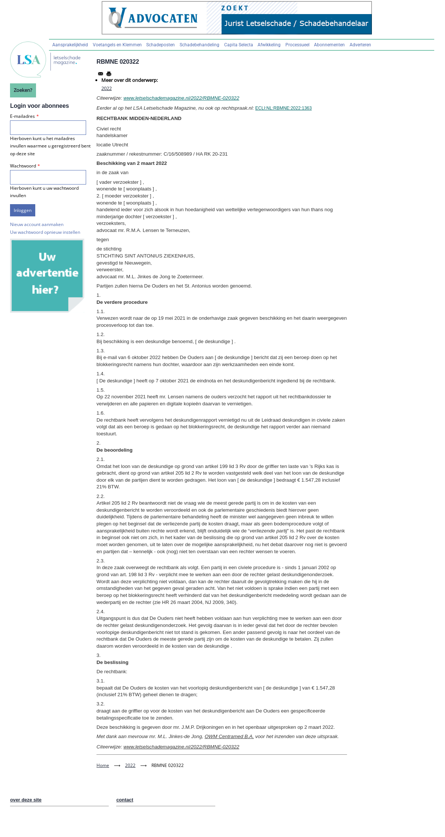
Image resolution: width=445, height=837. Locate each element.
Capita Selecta (238, 44)
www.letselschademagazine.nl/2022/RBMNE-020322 (181, 98)
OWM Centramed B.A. (229, 736)
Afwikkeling (269, 44)
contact (124, 800)
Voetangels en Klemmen (117, 44)
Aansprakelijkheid (70, 44)
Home (102, 765)
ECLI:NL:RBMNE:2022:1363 (283, 108)
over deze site (26, 800)
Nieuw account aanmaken (36, 224)
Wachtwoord (23, 166)
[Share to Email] (100, 73)
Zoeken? (23, 90)
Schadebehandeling (199, 44)
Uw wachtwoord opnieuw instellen (45, 232)
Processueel (297, 44)
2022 (106, 88)
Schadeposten (160, 44)
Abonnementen (329, 44)
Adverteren (360, 44)
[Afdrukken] (108, 73)
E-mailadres (22, 116)
